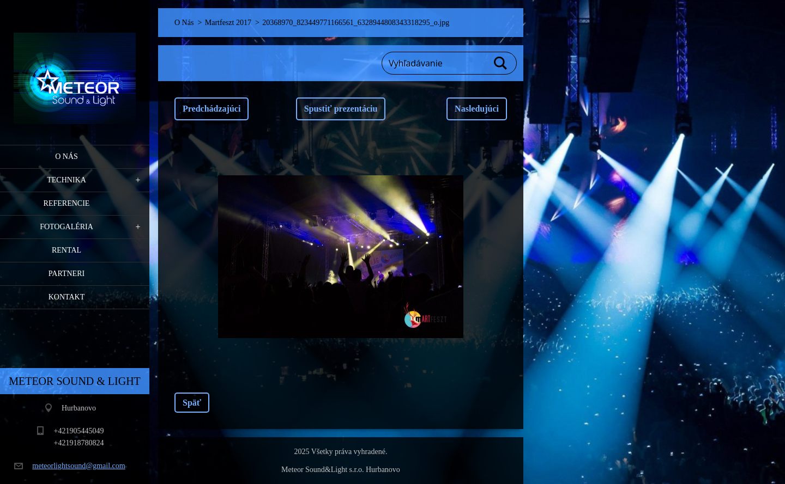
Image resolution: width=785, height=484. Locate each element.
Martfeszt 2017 (228, 23)
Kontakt (67, 297)
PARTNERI (66, 273)
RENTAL (66, 250)
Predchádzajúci (211, 108)
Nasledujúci (477, 108)
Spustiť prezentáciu (341, 108)
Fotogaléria (66, 227)
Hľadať (501, 63)
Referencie (67, 203)
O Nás (66, 156)
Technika (66, 180)
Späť (192, 402)
